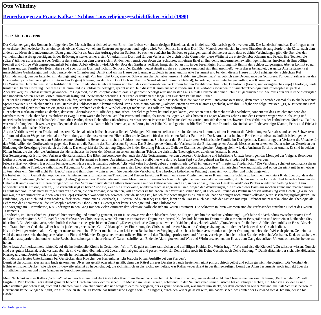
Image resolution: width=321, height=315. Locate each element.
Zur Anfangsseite (14, 307)
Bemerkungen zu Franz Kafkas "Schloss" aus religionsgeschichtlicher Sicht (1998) (95, 16)
